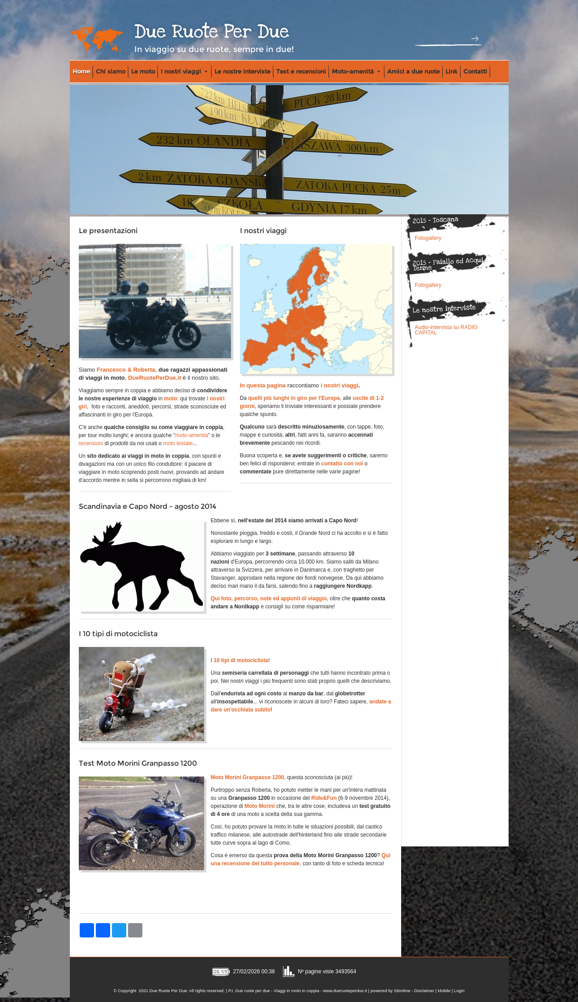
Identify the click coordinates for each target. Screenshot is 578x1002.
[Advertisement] (235, 890)
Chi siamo (110, 71)
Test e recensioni (301, 71)
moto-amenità (191, 435)
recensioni (91, 443)
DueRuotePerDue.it (154, 377)
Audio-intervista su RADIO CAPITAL (446, 330)
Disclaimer (424, 990)
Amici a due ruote (413, 71)
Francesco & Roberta (126, 369)
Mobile (444, 990)
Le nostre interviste (242, 71)
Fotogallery (428, 238)
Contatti (475, 71)
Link (451, 71)
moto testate (178, 443)
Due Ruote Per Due (211, 31)
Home (81, 71)
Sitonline (402, 990)
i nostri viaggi (340, 385)
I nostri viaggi (184, 71)
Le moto (143, 71)
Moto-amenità (356, 71)
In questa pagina (263, 385)
